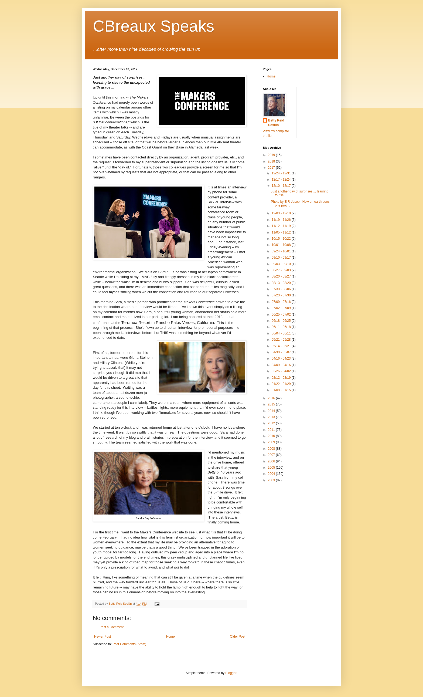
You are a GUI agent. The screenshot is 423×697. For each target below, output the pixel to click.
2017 (272, 168)
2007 (272, 455)
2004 (272, 474)
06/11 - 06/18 (282, 327)
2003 (272, 480)
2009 (272, 442)
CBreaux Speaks (153, 26)
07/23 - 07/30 (282, 295)
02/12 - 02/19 (282, 378)
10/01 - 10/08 (282, 245)
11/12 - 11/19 (282, 226)
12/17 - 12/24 (282, 179)
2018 (272, 161)
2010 (272, 436)
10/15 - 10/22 (282, 239)
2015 (272, 404)
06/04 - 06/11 (282, 333)
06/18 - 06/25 (282, 321)
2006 (272, 461)
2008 (272, 449)
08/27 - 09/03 (282, 270)
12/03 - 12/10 (282, 213)
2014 (272, 411)
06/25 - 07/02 (282, 314)
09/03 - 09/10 (282, 264)
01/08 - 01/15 (282, 390)
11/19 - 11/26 (282, 220)
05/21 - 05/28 (282, 339)
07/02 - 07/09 (282, 308)
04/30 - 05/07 (282, 352)
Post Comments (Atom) (129, 644)
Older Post (237, 636)
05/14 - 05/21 (282, 346)
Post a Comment (112, 627)
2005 (272, 467)
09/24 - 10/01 (282, 251)
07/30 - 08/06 (282, 289)
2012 (272, 423)
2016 (272, 398)
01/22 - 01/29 (282, 384)
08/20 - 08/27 (282, 276)
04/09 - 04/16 (282, 365)
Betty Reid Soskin (276, 123)
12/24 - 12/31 (282, 173)
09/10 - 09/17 (282, 257)
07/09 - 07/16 (282, 302)
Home (170, 636)
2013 (272, 417)
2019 (272, 155)
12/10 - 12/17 (282, 186)
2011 (272, 430)
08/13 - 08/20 (282, 283)
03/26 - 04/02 (282, 371)
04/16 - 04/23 (282, 358)
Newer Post (102, 636)
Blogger (230, 673)
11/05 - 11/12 (282, 232)
